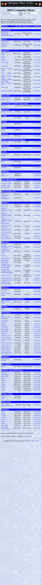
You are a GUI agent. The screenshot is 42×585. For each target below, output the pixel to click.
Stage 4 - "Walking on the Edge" (6, 80)
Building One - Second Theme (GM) (5, 251)
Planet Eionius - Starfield (5, 359)
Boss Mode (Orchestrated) (5, 428)
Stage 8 (3, 390)
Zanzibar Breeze (5, 275)
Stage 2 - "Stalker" (6, 73)
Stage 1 (3, 130)
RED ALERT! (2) (6, 238)
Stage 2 (3, 380)
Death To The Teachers (5, 154)
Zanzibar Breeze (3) (7, 280)
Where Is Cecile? (6, 335)
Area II (3, 413)
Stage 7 (3, 388)
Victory (3, 333)
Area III (3, 415)
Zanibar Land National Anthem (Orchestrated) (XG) (7, 271)
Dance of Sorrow (6, 97)
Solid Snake (4, 262)
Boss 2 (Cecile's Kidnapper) (5, 317)
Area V (3, 419)
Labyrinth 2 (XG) (6, 183)
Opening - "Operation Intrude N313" (6, 210)
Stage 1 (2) (4, 175)
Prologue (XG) (5, 187)
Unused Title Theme (7, 91)
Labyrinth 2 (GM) (6, 181)
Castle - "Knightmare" (5, 194)
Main (2, 124)
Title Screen (4, 331)
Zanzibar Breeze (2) (7, 278)
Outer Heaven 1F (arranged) (6, 226)
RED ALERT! (5, 236)
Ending (3, 59)
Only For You (5, 99)
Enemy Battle (5, 204)
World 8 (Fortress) (6, 352)
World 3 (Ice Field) (6, 343)
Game (3, 308)
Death (3, 57)
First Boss (4, 372)
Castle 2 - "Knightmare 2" (5, 197)
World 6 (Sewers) (6, 349)
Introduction (4, 289)
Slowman (4, 167)
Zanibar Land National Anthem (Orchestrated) (6, 265)
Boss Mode (4, 425)
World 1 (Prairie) (6, 337)
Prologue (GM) (5, 185)
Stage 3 (3, 382)
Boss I (3, 421)
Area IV (3, 417)
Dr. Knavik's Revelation (4, 321)
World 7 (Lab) (5, 351)
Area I (3, 411)
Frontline (3, 255)
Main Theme (4, 41)
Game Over (4, 66)
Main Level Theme (6, 111)
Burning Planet (5, 136)
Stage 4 (3, 384)
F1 (2, 117)
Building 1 (4, 244)
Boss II (3, 423)
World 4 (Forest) (6, 345)
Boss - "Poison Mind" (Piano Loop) (7, 404)
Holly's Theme (5, 258)
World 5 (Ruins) (5, 347)
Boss (2, 315)
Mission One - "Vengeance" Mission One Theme (7, 33)
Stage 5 (3, 366)
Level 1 (3, 291)
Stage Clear (4, 87)
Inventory (4, 105)
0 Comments (36, 34)
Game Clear (4, 62)
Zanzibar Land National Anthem (6, 282)
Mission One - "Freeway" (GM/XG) (5, 45)
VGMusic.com (34, 441)
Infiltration (4, 260)
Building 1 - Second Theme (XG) (7, 246)
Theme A (3, 148)
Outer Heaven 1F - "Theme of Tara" (6, 229)
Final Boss (4, 326)
